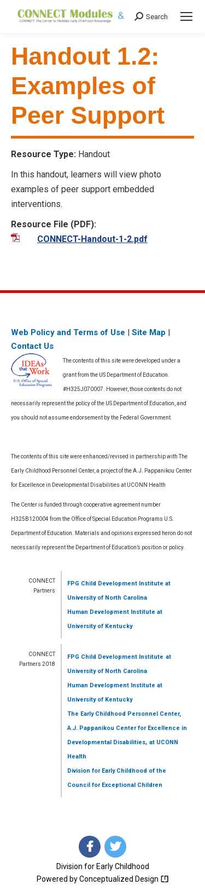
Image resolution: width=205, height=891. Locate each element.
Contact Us (32, 346)
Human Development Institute (111, 612)
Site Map (149, 332)
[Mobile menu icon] (186, 16)
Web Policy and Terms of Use (68, 332)
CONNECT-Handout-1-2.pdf (92, 239)
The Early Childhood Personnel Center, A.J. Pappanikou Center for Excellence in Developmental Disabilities (127, 728)
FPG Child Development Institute (115, 583)
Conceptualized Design (124, 879)
